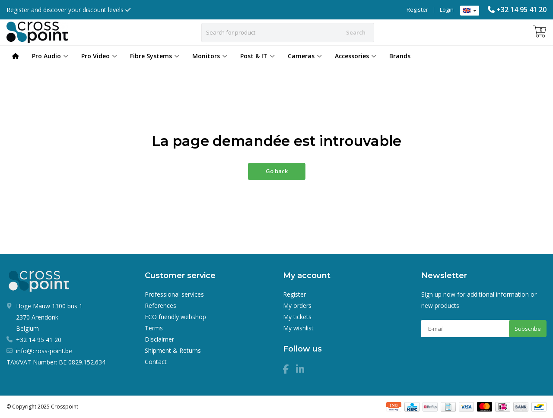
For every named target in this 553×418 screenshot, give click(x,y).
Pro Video (99, 56)
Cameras (305, 56)
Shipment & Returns (173, 350)
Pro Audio (50, 56)
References (160, 305)
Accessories (355, 56)
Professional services (174, 294)
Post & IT (257, 56)
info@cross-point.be (44, 351)
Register (417, 9)
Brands (399, 56)
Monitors (209, 56)
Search (355, 32)
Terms (154, 328)
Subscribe (528, 328)
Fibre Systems (154, 56)
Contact (156, 362)
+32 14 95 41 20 (521, 9)
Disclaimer (159, 339)
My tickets (297, 317)
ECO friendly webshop (175, 317)
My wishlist (298, 328)
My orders (297, 305)
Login (447, 9)
